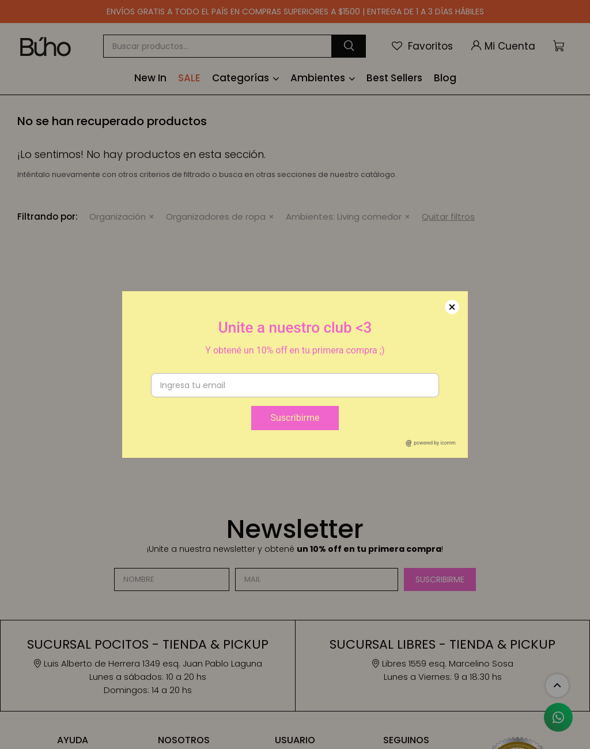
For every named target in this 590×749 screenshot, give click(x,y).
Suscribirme (294, 417)
